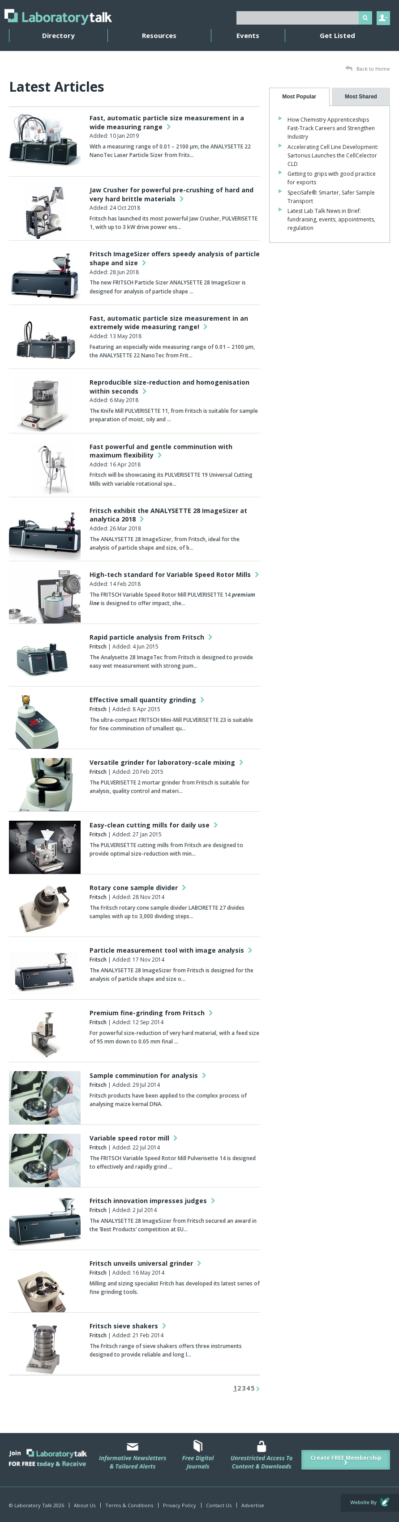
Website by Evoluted (370, 1503)
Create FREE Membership (346, 1460)
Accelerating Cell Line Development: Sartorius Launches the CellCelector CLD (332, 155)
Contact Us (219, 1505)
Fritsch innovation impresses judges (152, 1200)
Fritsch (98, 646)
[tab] (299, 97)
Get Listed (337, 35)
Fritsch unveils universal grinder (146, 1263)
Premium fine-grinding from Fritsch (151, 1013)
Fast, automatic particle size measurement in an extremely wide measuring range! (169, 322)
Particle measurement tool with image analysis (171, 950)
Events (247, 35)
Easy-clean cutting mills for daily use (154, 825)
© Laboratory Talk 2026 (36, 1505)
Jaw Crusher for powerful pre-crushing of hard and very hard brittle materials (171, 194)
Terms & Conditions (129, 1505)
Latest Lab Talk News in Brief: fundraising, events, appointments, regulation (331, 219)
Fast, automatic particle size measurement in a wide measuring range (167, 122)
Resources (159, 35)
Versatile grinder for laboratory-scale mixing (167, 762)
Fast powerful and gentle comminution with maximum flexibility (161, 451)
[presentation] (299, 97)
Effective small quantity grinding (147, 699)
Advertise (252, 1505)
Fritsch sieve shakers (128, 1326)
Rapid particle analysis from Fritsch (151, 637)
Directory (58, 35)
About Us (84, 1505)
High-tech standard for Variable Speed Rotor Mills (174, 574)
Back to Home (367, 69)
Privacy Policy (179, 1505)
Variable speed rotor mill (134, 1138)
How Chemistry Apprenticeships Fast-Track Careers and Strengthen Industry (331, 128)
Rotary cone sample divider (138, 887)
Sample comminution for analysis (148, 1075)
